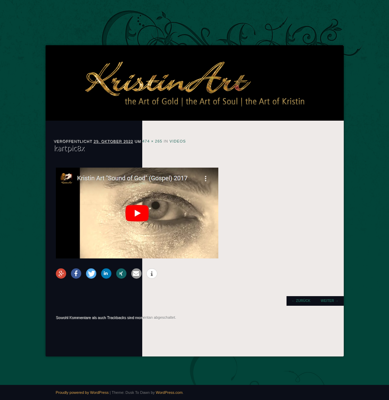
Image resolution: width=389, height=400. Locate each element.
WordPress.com (169, 392)
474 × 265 (152, 141)
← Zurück (301, 301)
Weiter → (330, 301)
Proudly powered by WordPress (82, 392)
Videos (178, 141)
